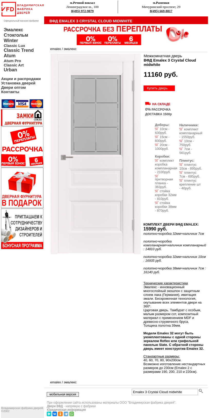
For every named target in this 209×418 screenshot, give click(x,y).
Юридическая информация (66, 410)
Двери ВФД (55, 406)
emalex (55, 49)
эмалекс (70, 49)
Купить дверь (157, 88)
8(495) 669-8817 (161, 11)
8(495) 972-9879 (82, 11)
